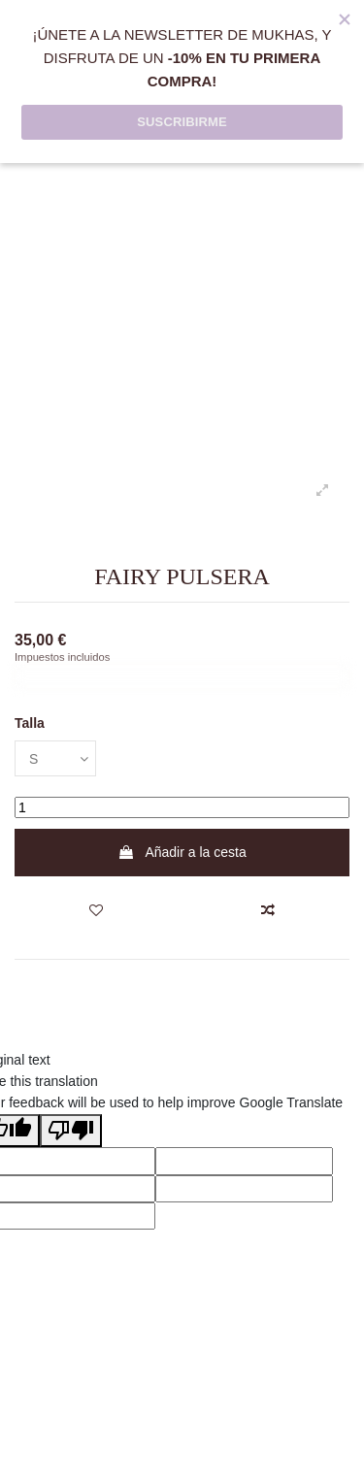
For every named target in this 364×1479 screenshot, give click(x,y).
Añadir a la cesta (181, 852)
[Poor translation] (71, 1130)
